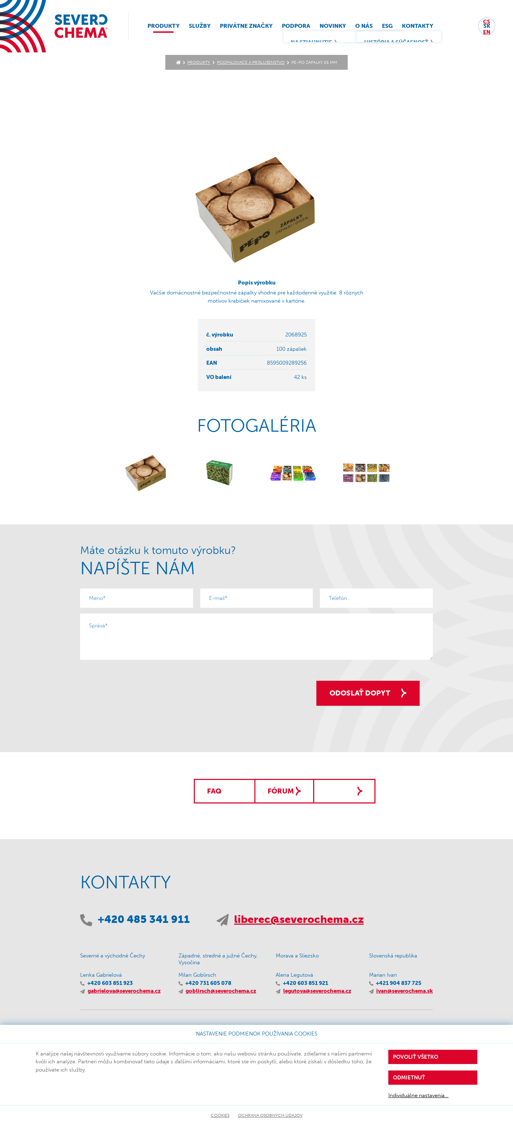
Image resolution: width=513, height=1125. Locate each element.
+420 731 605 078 (208, 983)
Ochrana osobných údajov (270, 1115)
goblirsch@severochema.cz (221, 991)
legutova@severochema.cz (317, 991)
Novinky (338, 27)
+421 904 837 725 (398, 983)
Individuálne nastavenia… (418, 1095)
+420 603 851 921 (305, 983)
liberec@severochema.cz (299, 919)
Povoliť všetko (415, 1057)
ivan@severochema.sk (404, 991)
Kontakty (422, 27)
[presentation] (134, 679)
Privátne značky (251, 27)
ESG (392, 27)
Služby (205, 27)
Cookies (220, 1115)
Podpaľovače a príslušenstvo (251, 62)
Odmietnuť (409, 1077)
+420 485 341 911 (144, 919)
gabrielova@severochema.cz (124, 991)
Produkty (168, 27)
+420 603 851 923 (110, 983)
